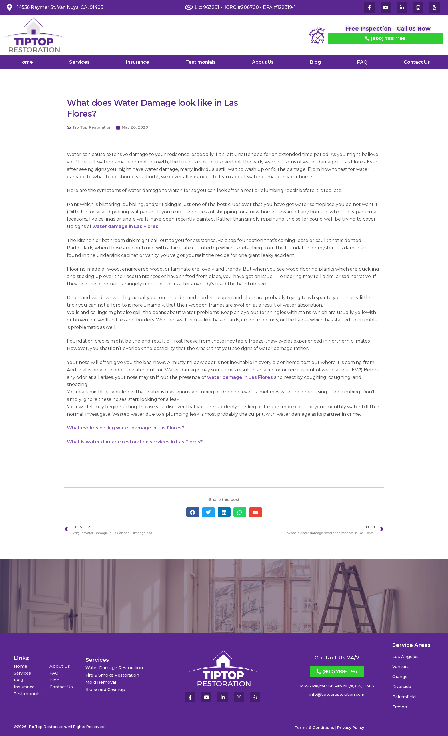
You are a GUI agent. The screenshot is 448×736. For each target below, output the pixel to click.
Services (79, 62)
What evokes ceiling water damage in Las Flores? (125, 428)
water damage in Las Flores (125, 226)
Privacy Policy (350, 727)
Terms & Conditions (314, 727)
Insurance (137, 62)
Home (25, 62)
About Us (263, 62)
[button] (192, 512)
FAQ (362, 62)
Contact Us (417, 62)
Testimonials (200, 62)
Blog (315, 62)
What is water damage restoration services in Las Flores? (135, 442)
